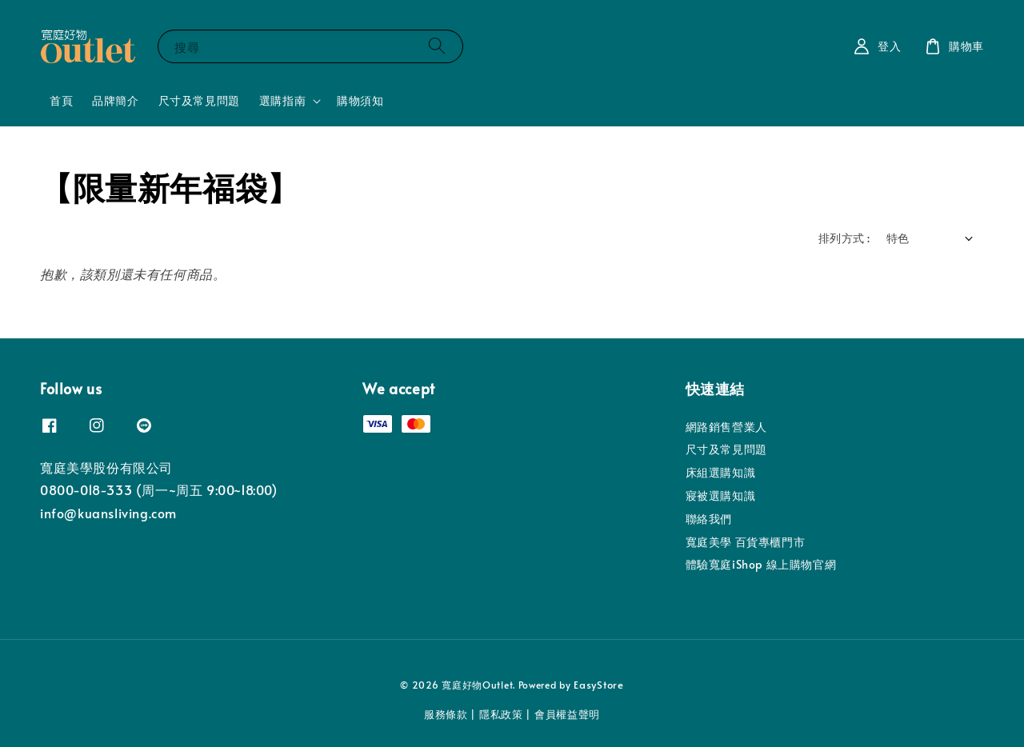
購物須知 (360, 100)
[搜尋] (436, 46)
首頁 (61, 100)
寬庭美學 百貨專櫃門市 (746, 541)
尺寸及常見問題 (199, 100)
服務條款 (446, 714)
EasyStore (598, 684)
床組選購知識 (721, 472)
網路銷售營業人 (726, 427)
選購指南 (282, 101)
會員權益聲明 (567, 714)
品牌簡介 (115, 100)
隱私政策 (501, 714)
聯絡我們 (709, 518)
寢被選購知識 (721, 495)
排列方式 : (844, 238)
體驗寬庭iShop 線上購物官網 (761, 564)
